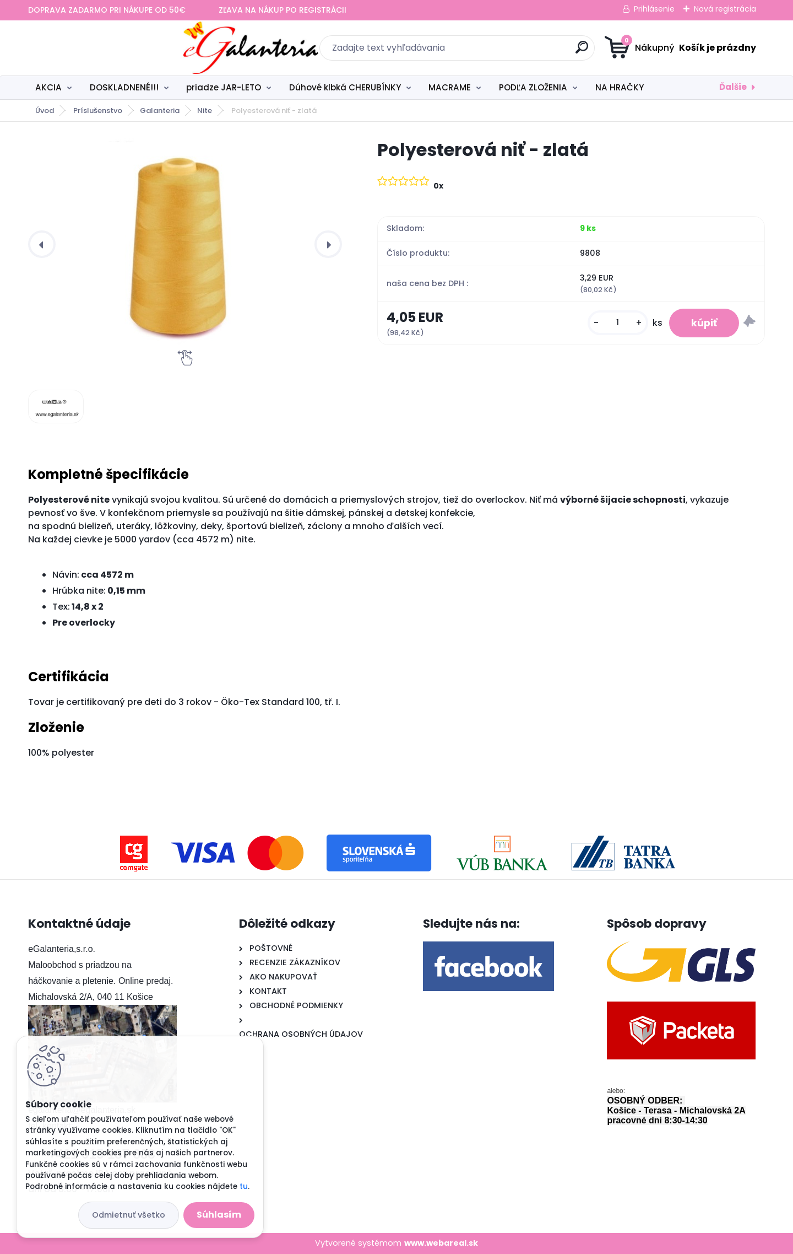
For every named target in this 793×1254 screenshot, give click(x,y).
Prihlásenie (654, 8)
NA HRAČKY (619, 87)
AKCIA (48, 87)
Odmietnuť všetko (128, 1214)
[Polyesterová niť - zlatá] (185, 244)
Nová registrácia (725, 8)
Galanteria (160, 110)
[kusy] (618, 322)
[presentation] (42, 244)
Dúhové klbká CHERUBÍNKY (345, 87)
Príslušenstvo (97, 110)
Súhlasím (219, 1214)
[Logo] (95, 48)
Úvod (44, 110)
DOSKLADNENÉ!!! (124, 87)
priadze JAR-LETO (223, 87)
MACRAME (449, 87)
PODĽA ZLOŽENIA (533, 87)
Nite (204, 110)
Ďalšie (733, 87)
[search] (504, 51)
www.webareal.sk (441, 1242)
